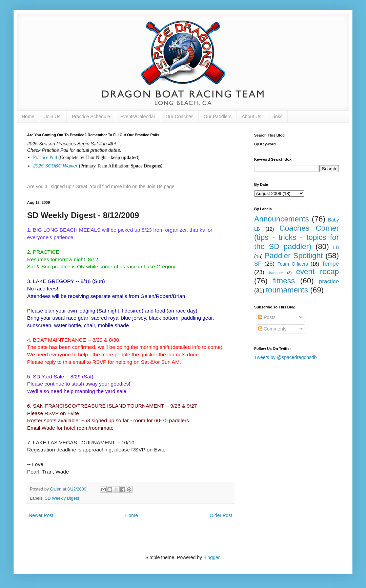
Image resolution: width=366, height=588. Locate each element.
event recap (317, 271)
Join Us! (53, 116)
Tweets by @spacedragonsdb (285, 357)
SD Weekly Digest (62, 498)
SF (257, 264)
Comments (272, 329)
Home (28, 116)
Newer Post (41, 515)
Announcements (281, 219)
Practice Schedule (91, 116)
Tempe (330, 264)
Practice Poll (45, 157)
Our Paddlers (217, 116)
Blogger (211, 557)
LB (336, 247)
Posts (267, 317)
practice (329, 281)
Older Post (221, 515)
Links (277, 116)
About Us (251, 116)
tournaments (287, 290)
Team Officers (293, 264)
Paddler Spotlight (293, 255)
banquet (276, 273)
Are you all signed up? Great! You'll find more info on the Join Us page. (101, 186)
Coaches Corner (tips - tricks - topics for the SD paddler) (296, 237)
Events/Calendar (138, 116)
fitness (284, 281)
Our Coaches (179, 116)
